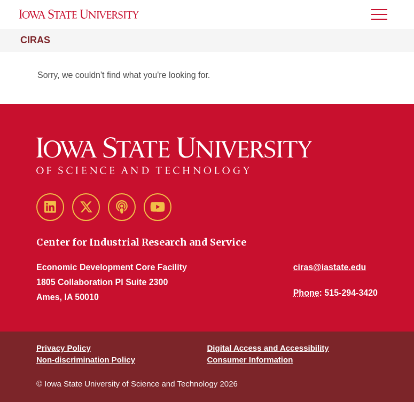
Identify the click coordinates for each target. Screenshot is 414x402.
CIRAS (35, 40)
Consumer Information (250, 359)
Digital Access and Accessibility (268, 347)
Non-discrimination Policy (85, 359)
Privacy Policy (63, 347)
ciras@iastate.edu (329, 267)
